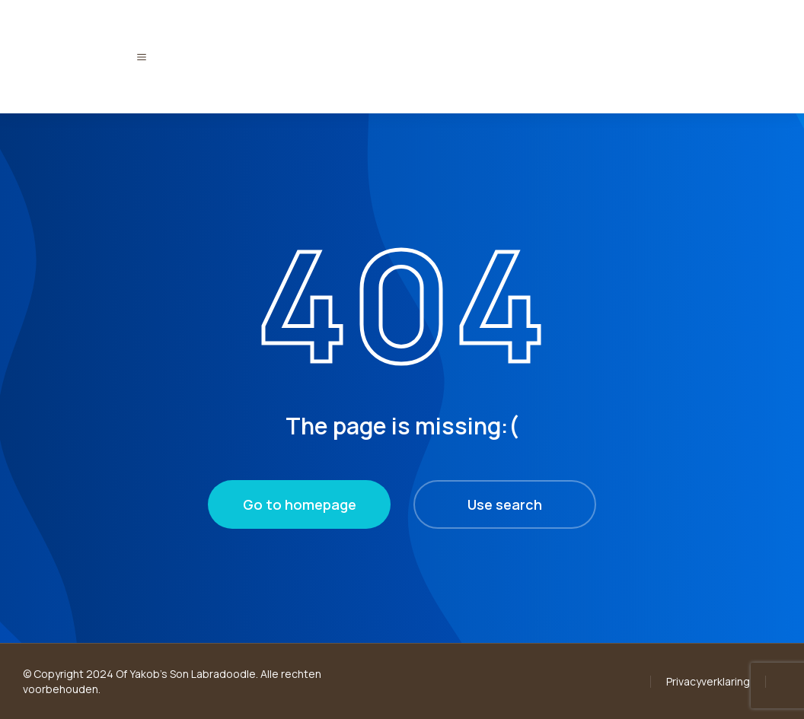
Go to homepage (299, 504)
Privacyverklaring (708, 681)
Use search (504, 504)
